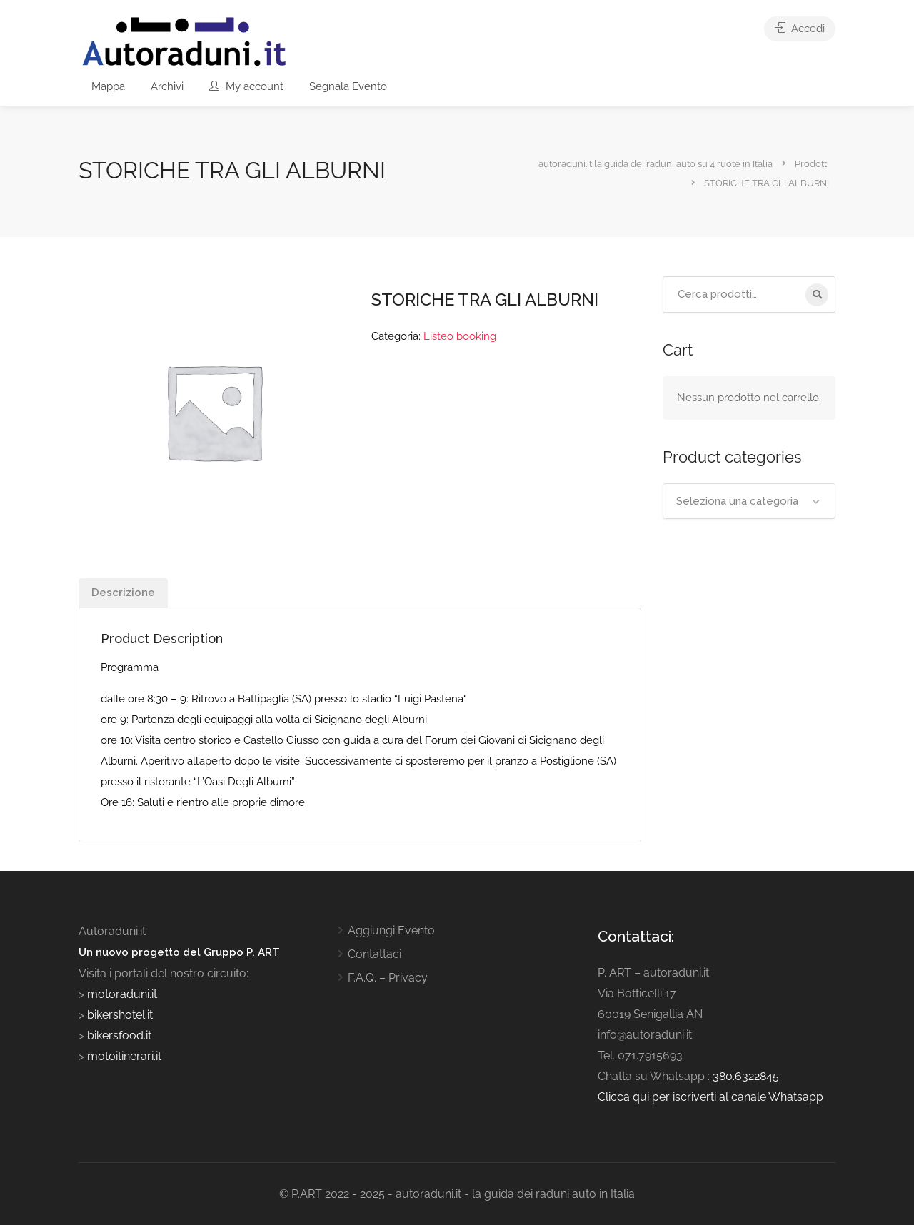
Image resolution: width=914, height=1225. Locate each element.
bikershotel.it (120, 1015)
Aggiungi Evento (391, 930)
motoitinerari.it (122, 1056)
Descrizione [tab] (123, 592)
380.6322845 (746, 1076)
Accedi (800, 28)
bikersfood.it (119, 1035)
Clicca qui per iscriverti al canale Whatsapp (710, 1097)
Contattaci (374, 954)
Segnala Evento (348, 86)
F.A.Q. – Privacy (388, 977)
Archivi (167, 86)
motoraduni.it (120, 994)
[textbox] (749, 501)
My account (246, 86)
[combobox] (749, 501)
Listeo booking (459, 336)
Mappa (108, 86)
